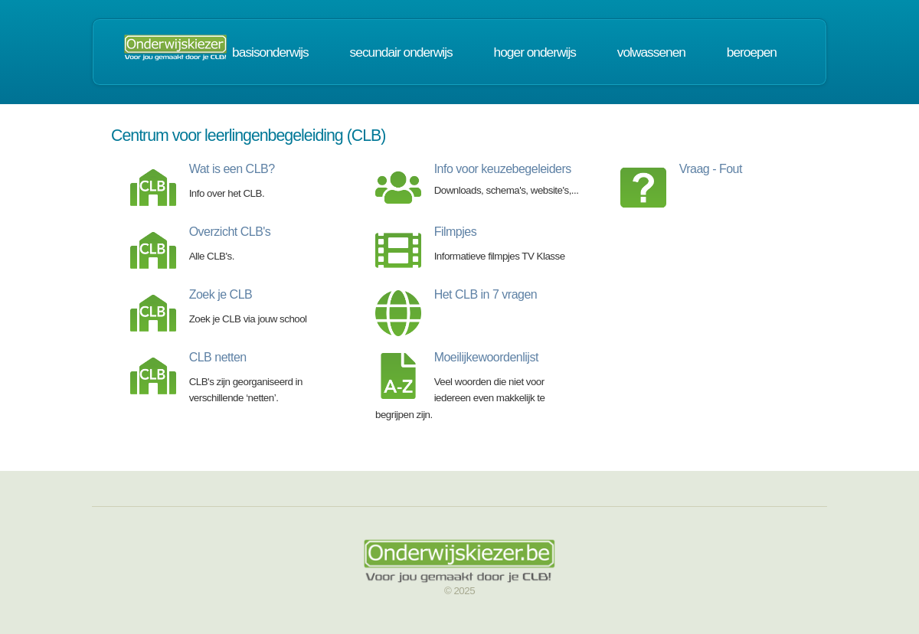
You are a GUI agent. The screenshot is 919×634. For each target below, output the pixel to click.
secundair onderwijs (401, 52)
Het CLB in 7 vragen (486, 294)
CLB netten (218, 357)
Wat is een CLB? (232, 168)
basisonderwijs (270, 52)
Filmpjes (455, 231)
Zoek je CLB (221, 294)
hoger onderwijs (535, 52)
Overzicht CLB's (230, 231)
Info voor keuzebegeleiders (502, 168)
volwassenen (651, 52)
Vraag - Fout (710, 168)
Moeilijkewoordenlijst (486, 357)
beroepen (752, 52)
